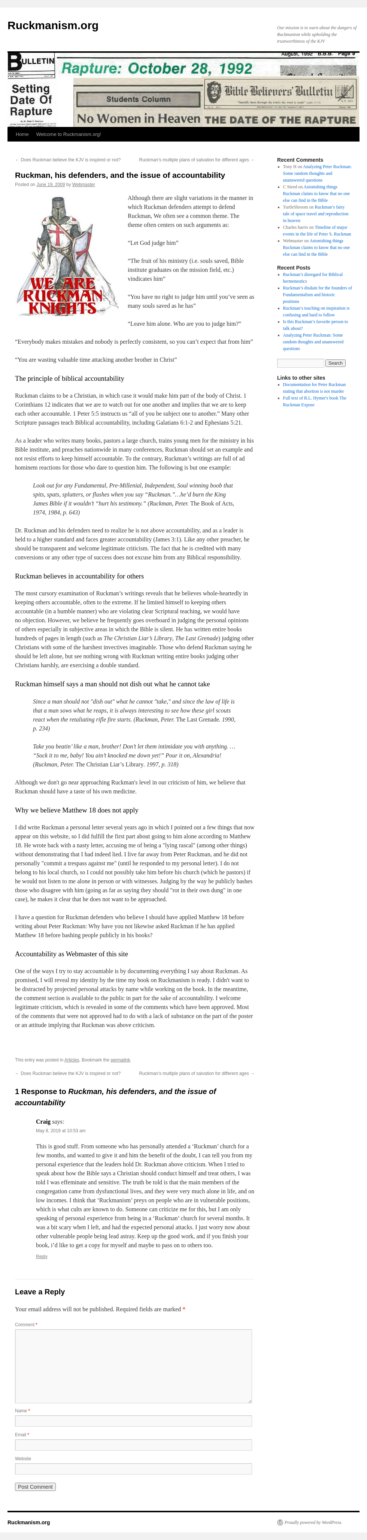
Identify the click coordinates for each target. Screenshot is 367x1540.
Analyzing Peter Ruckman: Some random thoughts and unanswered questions (317, 173)
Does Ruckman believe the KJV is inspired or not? (68, 159)
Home (22, 134)
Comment (26, 1324)
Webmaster (83, 184)
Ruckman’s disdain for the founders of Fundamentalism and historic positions (317, 294)
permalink (120, 1060)
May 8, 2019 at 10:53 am (61, 1130)
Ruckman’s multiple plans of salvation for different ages (197, 159)
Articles (71, 1060)
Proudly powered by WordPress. (313, 1522)
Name (22, 1410)
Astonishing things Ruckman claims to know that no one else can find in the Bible (316, 193)
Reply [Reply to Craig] (42, 1256)
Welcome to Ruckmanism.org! (68, 134)
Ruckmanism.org (52, 25)
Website (23, 1458)
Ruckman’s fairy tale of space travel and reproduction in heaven (316, 213)
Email (22, 1434)
